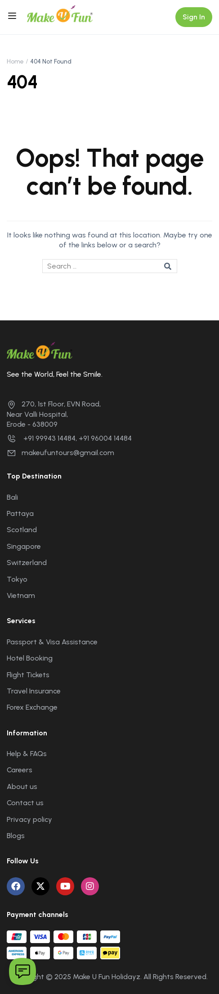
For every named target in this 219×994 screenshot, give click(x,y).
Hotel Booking (30, 658)
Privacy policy (29, 819)
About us (22, 786)
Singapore (24, 546)
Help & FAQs (27, 753)
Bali (12, 497)
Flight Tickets (28, 674)
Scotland (22, 529)
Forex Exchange (32, 707)
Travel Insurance (34, 691)
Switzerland (27, 562)
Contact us (25, 802)
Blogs (16, 835)
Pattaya (20, 513)
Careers (19, 770)
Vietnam (21, 595)
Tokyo (17, 579)
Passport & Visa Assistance (52, 642)
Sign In (194, 17)
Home (15, 61)
